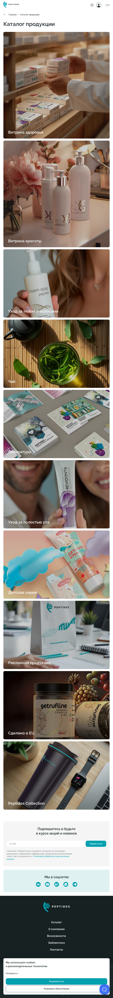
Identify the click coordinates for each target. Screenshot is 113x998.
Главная (12, 14)
